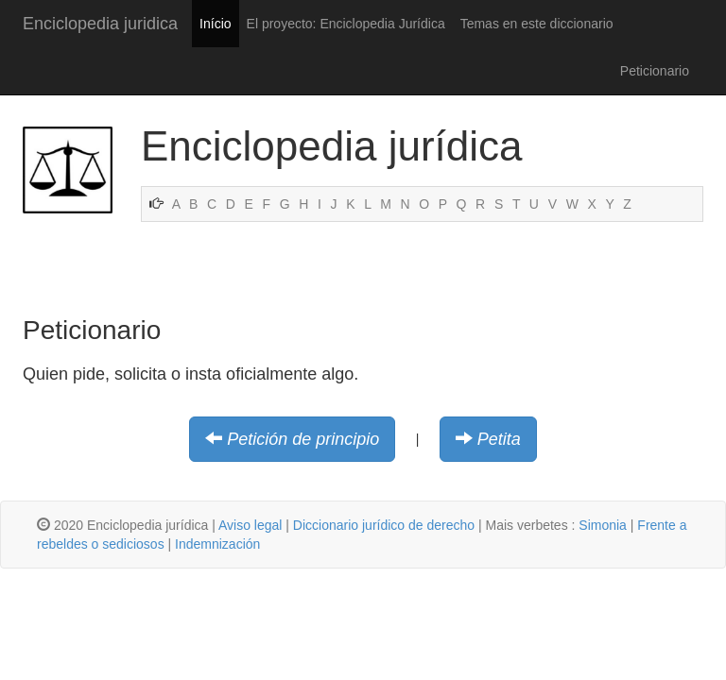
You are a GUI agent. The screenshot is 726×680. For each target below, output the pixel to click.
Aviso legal (250, 525)
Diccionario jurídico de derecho (384, 525)
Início (215, 23)
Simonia (603, 525)
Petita (499, 439)
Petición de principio (303, 439)
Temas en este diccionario (537, 23)
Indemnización (217, 544)
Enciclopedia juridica (100, 23)
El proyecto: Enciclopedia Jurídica (346, 23)
